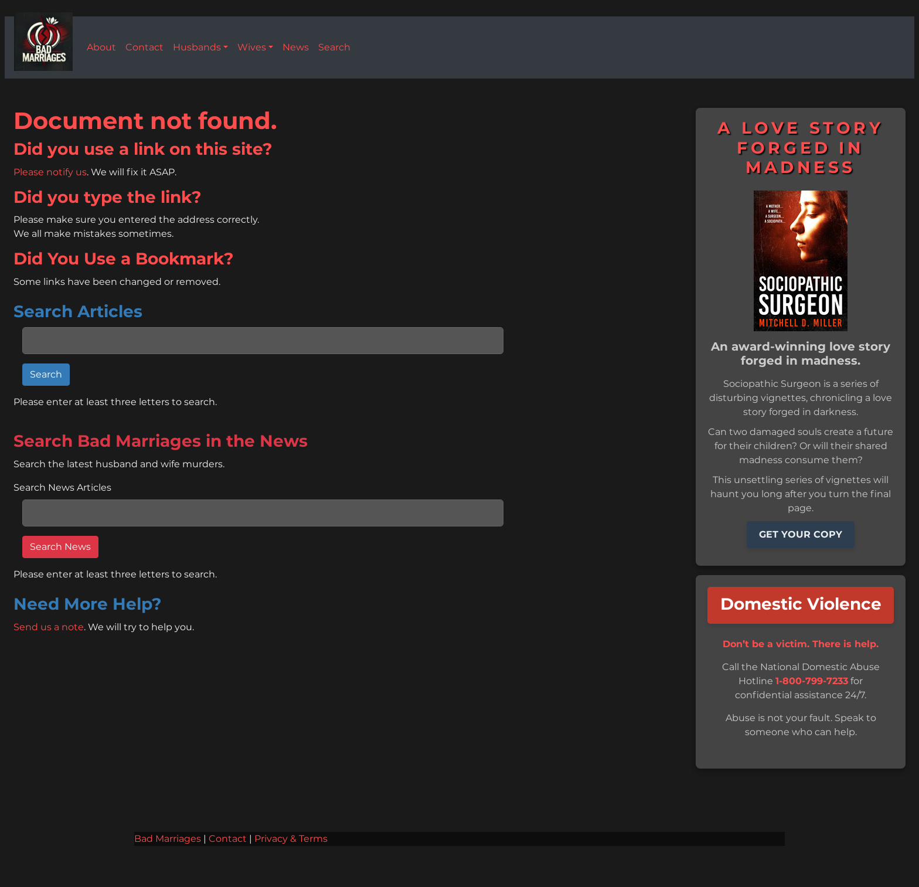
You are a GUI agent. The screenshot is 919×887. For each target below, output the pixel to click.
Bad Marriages (167, 839)
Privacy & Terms (291, 839)
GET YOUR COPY (800, 534)
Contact (228, 839)
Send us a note (48, 627)
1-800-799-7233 (811, 681)
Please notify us (50, 172)
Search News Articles (62, 487)
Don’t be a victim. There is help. (801, 644)
